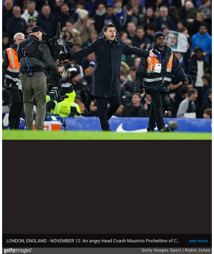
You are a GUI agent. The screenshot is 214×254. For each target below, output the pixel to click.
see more (198, 240)
